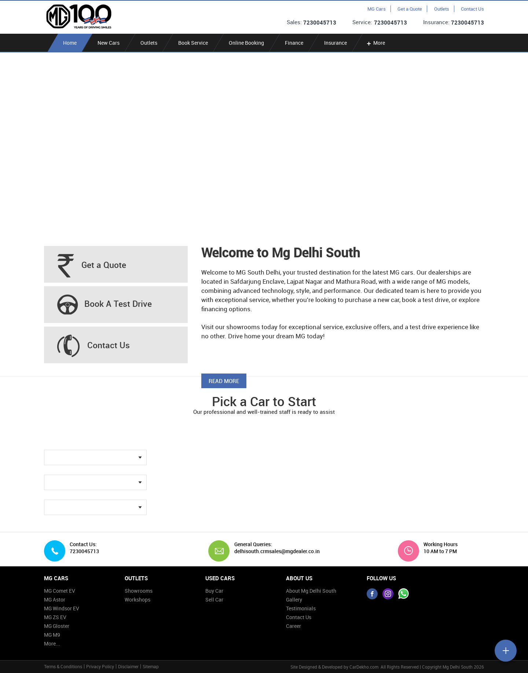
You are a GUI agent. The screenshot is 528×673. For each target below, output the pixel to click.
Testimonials (301, 608)
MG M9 (52, 634)
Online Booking (246, 42)
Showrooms (139, 590)
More (375, 42)
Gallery (294, 599)
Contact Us (472, 8)
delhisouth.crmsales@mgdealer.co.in (274, 551)
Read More (224, 381)
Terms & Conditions (63, 666)
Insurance (335, 42)
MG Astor (54, 599)
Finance (294, 42)
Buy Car (214, 590)
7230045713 (319, 22)
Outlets (441, 8)
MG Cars (376, 8)
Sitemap (151, 666)
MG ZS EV (55, 617)
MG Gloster (56, 625)
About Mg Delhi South (311, 590)
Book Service (193, 42)
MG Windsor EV (61, 608)
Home (70, 42)
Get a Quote (409, 8)
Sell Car (214, 599)
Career (293, 625)
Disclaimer (128, 666)
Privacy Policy (100, 666)
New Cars (109, 42)
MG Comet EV (59, 590)
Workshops (137, 599)
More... (52, 643)
